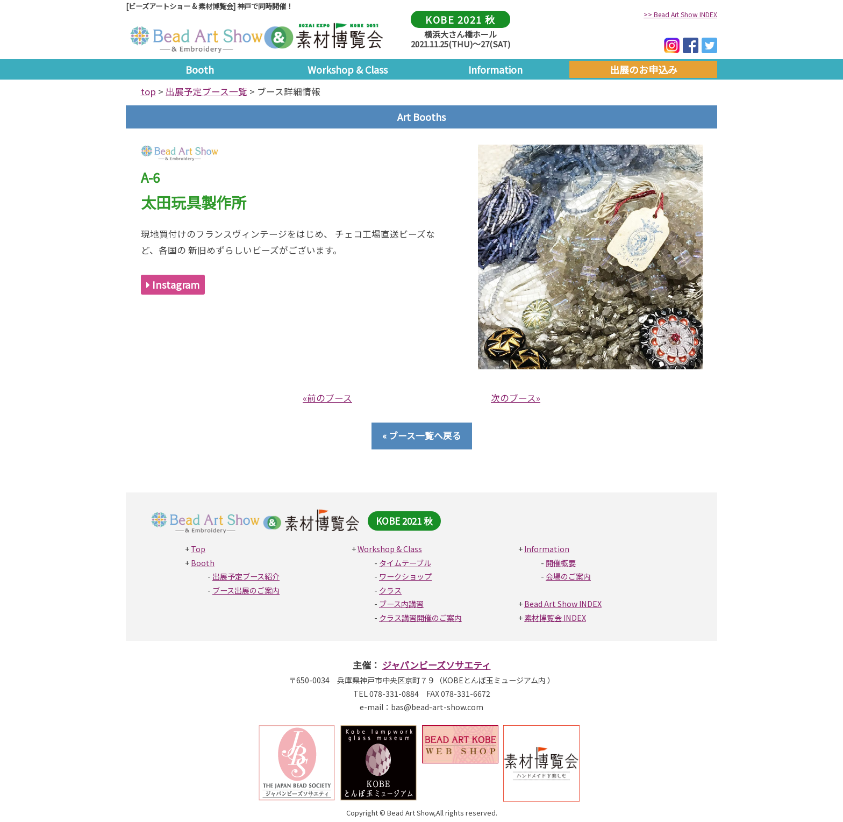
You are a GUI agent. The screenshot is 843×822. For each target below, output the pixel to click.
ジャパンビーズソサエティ (436, 664)
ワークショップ (405, 576)
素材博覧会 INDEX (555, 617)
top (148, 91)
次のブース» (515, 397)
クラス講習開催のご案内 (420, 617)
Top (198, 549)
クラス (390, 590)
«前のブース (327, 397)
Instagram (172, 284)
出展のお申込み (643, 69)
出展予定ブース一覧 (206, 91)
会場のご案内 (568, 576)
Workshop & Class (348, 69)
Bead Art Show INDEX (563, 603)
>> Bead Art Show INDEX (680, 14)
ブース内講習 (401, 603)
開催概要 (561, 562)
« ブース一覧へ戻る (421, 435)
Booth (199, 69)
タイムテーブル (405, 562)
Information (495, 69)
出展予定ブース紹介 (246, 576)
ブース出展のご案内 (246, 590)
